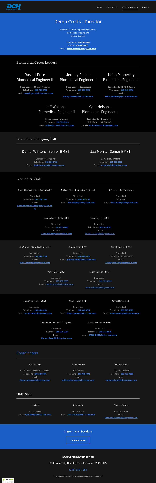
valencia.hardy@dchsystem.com (121, 380)
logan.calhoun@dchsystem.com (100, 287)
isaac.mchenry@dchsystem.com (56, 233)
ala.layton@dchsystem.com (81, 414)
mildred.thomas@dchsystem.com (78, 380)
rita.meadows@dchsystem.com (35, 380)
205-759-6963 (105, 281)
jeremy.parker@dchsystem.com (78, 96)
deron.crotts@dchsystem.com (81, 48)
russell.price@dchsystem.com (38, 93)
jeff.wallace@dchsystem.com (60, 125)
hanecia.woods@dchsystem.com (122, 417)
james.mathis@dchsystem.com (35, 262)
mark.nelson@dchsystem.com (103, 125)
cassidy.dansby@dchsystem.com (121, 262)
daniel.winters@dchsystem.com (49, 165)
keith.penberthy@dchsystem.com (121, 96)
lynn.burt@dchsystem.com (38, 414)
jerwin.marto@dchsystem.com (124, 313)
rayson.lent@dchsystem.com (82, 259)
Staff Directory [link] (130, 7)
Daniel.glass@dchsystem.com (59, 284)
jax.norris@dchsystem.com (114, 165)
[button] (146, 7)
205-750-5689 (62, 281)
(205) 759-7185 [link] (78, 469)
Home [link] (99, 7)
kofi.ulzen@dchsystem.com (124, 202)
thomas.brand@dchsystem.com (56, 338)
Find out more (77, 440)
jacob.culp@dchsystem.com (38, 313)
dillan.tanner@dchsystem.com (81, 313)
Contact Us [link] (112, 7)
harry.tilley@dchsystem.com (81, 202)
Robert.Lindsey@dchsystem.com (100, 233)
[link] (13, 7)
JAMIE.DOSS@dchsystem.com (103, 335)
